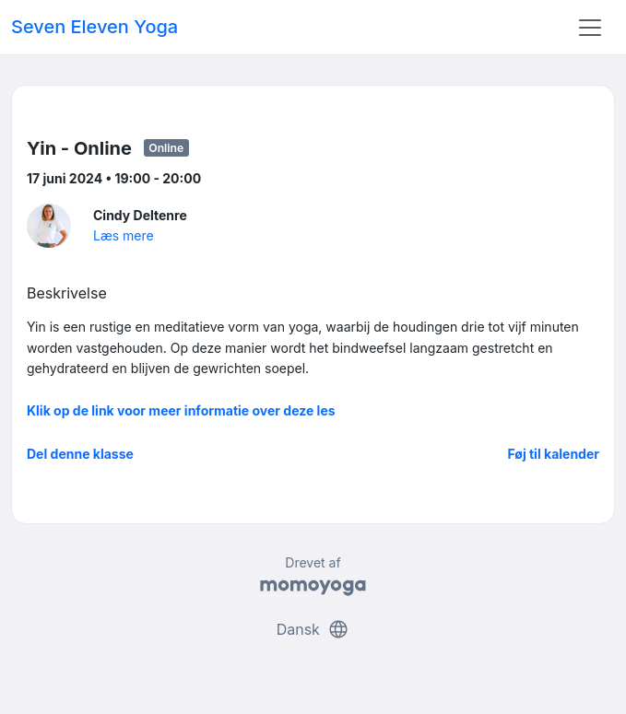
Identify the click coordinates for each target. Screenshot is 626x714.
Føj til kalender (553, 454)
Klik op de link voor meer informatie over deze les (181, 410)
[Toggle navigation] (590, 27)
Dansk (313, 629)
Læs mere (123, 235)
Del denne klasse (80, 454)
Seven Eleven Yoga (94, 27)
